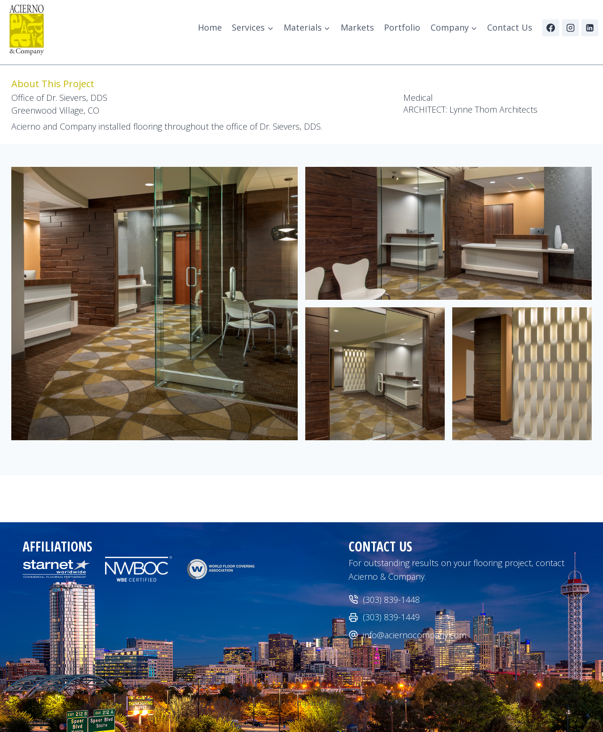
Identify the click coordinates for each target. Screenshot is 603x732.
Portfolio (402, 27)
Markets (357, 27)
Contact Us (509, 27)
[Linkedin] (589, 27)
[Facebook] (550, 27)
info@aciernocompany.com (414, 635)
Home (210, 27)
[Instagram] (570, 27)
